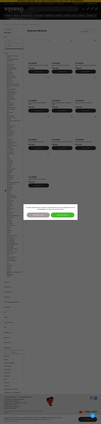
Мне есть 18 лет (62, 215)
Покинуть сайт (38, 215)
